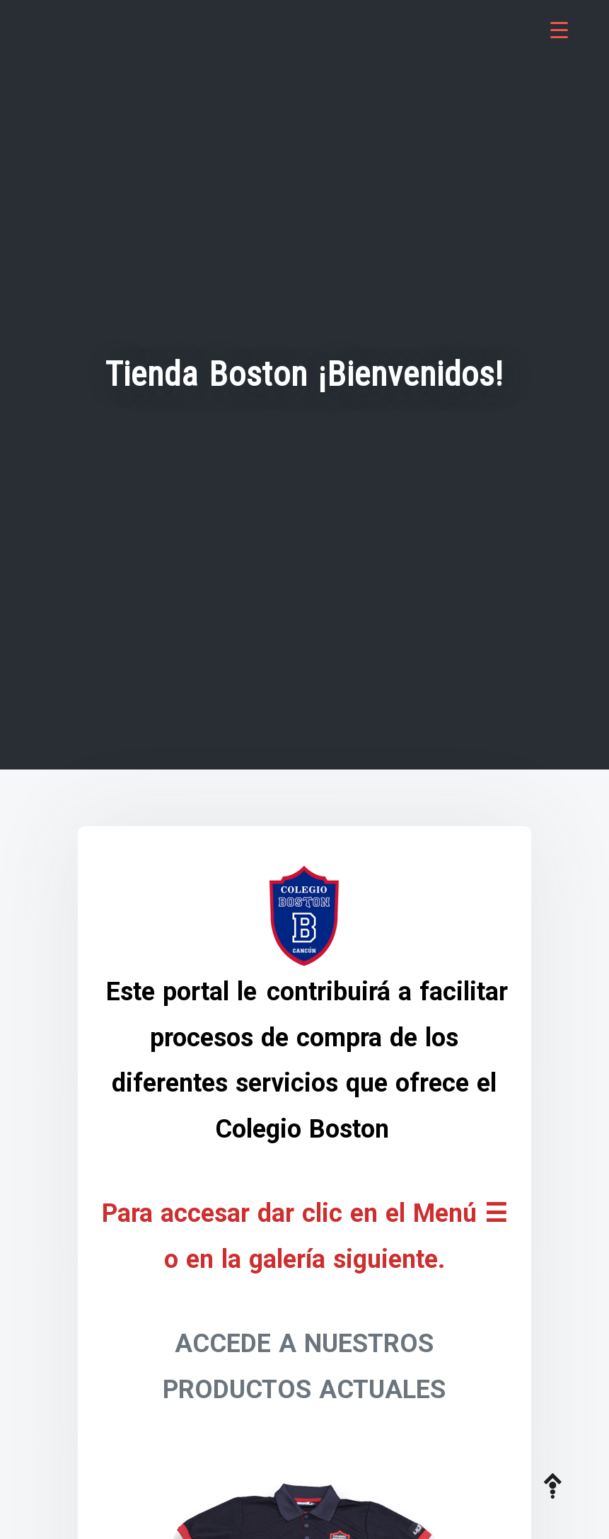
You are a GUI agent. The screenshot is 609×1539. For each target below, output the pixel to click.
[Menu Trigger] (559, 30)
